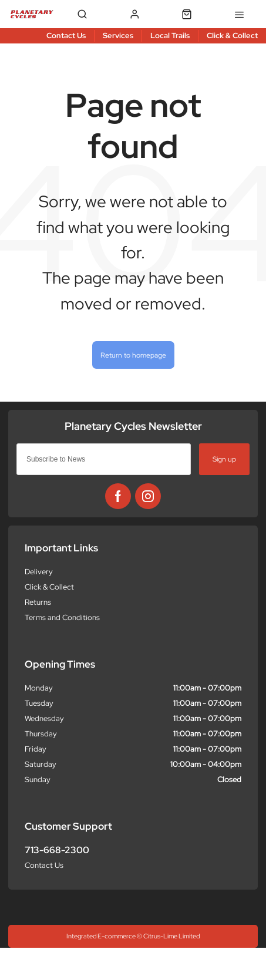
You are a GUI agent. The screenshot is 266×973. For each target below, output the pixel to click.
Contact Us (44, 865)
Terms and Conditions (62, 617)
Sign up (224, 459)
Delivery (39, 572)
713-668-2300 (57, 850)
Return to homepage (133, 355)
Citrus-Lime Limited (171, 936)
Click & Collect (49, 587)
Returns (38, 602)
